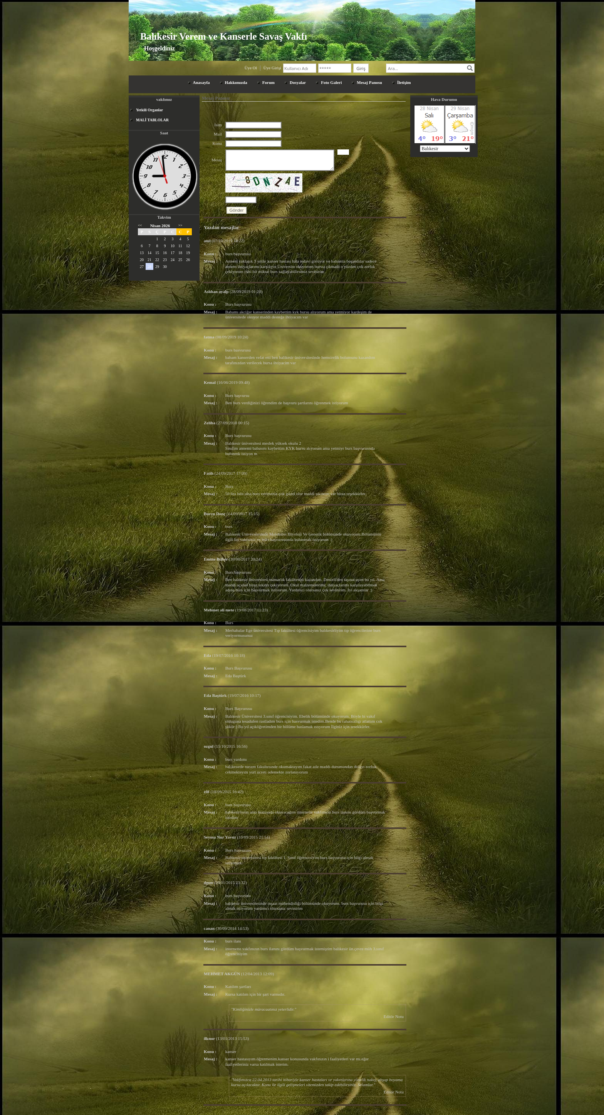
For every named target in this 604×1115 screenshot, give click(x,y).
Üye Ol (251, 67)
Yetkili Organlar (149, 110)
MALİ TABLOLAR (152, 120)
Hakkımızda (236, 82)
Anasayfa (201, 82)
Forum (268, 82)
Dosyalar (298, 82)
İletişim (404, 82)
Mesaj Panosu (369, 82)
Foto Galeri (331, 82)
